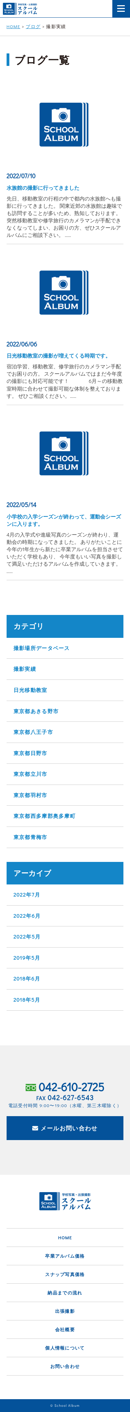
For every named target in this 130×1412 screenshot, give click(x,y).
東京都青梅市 (30, 836)
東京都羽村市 (30, 794)
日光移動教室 (30, 689)
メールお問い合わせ (64, 1128)
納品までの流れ (64, 1292)
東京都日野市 (30, 753)
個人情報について (65, 1348)
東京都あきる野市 (36, 711)
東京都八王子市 (33, 731)
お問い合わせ (65, 1366)
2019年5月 (27, 957)
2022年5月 (27, 936)
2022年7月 (27, 894)
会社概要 (65, 1329)
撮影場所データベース (42, 647)
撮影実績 (25, 668)
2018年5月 (27, 999)
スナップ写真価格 (65, 1274)
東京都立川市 (30, 773)
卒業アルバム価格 (65, 1256)
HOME (65, 1237)
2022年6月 (27, 915)
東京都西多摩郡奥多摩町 (45, 815)
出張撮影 (65, 1311)
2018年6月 (27, 978)
